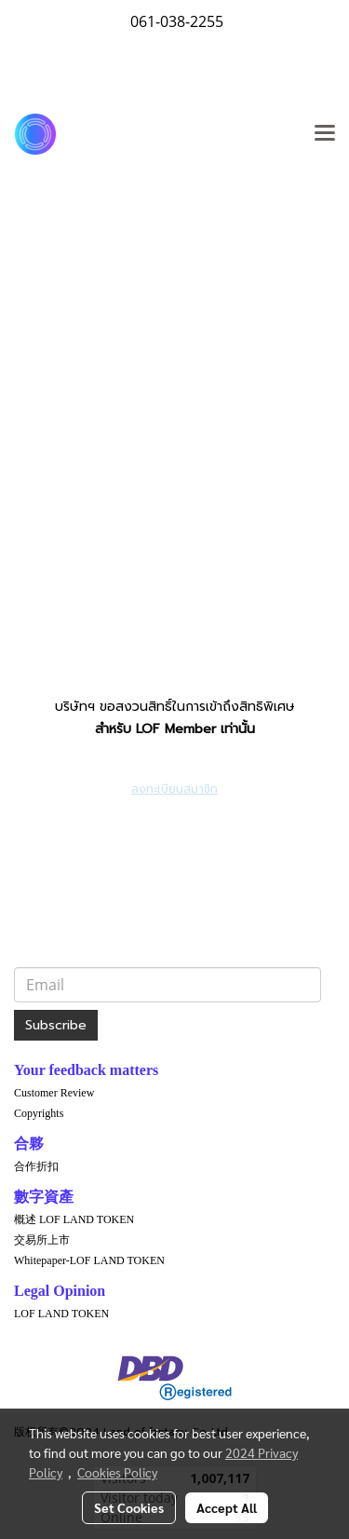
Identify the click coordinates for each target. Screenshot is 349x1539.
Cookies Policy (117, 1472)
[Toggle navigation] (324, 134)
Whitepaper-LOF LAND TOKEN (89, 1260)
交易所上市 (42, 1239)
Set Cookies (129, 1507)
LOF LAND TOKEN (61, 1313)
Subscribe (56, 1025)
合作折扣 (36, 1166)
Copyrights (38, 1113)
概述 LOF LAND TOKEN (74, 1219)
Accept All (226, 1507)
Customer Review (54, 1092)
